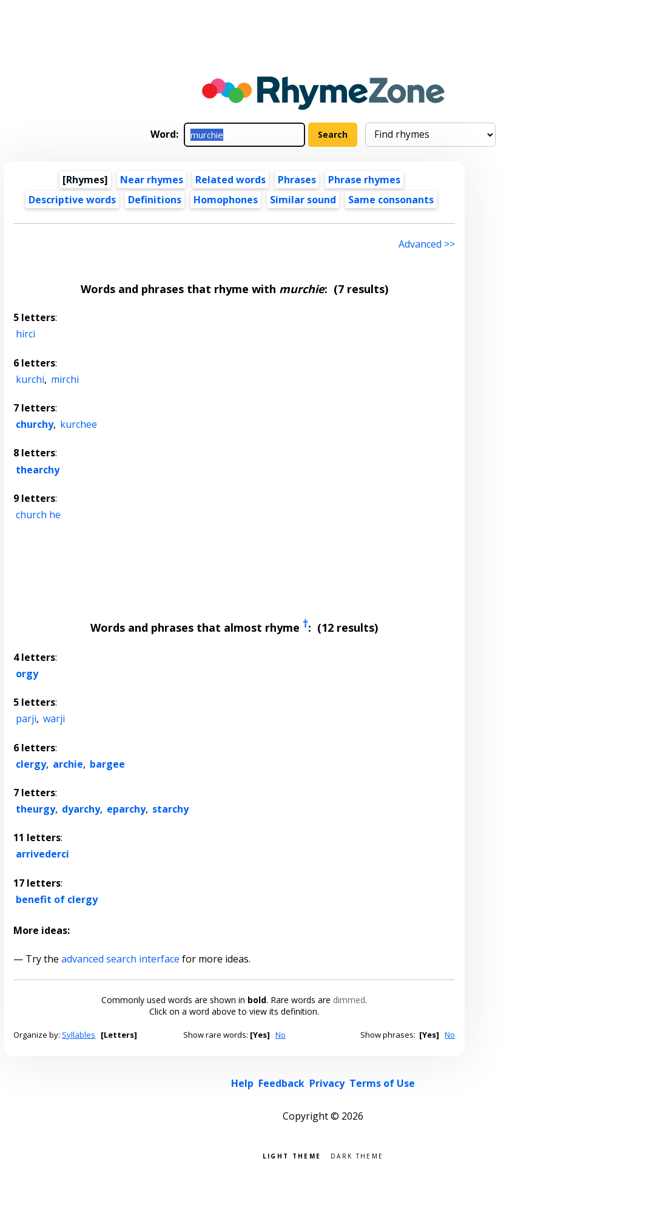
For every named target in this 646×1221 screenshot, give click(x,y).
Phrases (297, 179)
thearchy (37, 469)
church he (38, 514)
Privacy (327, 1083)
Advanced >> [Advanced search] (427, 244)
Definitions (154, 199)
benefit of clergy (57, 899)
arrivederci (42, 854)
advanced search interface (120, 959)
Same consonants (391, 199)
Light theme (292, 1155)
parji (26, 718)
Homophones (225, 199)
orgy (27, 673)
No (280, 1034)
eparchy (126, 809)
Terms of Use (382, 1083)
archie (68, 764)
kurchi (30, 379)
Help (242, 1083)
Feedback (281, 1083)
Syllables (78, 1034)
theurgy (35, 809)
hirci (25, 333)
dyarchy (81, 809)
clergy (31, 764)
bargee (107, 764)
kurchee (78, 424)
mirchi (65, 379)
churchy (34, 424)
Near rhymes (151, 179)
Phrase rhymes (364, 179)
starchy (170, 809)
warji (54, 718)
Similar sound (303, 199)
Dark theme (357, 1155)
